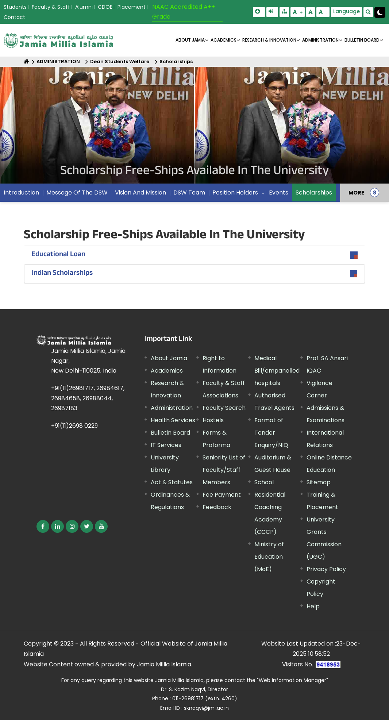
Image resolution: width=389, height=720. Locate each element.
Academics (167, 370)
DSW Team (189, 192)
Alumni (84, 7)
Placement (132, 7)
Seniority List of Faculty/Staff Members (224, 469)
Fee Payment (222, 494)
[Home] (26, 61)
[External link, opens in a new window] (42, 526)
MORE (356, 192)
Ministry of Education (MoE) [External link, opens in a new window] (269, 556)
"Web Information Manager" (292, 680)
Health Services (173, 420)
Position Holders (235, 192)
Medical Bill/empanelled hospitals (277, 370)
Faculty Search (224, 408)
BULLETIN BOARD (362, 40)
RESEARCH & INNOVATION (269, 40)
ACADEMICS (223, 40)
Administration (172, 408)
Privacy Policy (326, 569)
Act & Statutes (172, 482)
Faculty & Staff (51, 7)
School (264, 482)
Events (278, 192)
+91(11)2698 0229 (74, 425)
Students (15, 7)
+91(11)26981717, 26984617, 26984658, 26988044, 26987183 (87, 398)
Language (346, 11)
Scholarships (176, 61)
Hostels (213, 420)
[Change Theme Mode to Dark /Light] (379, 12)
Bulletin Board (170, 432)
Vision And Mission (140, 192)
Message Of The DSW (77, 192)
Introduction (21, 192)
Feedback (217, 507)
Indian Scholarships (62, 273)
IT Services (166, 445)
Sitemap (319, 482)
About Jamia (190, 40)
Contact (14, 17)
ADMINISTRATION (320, 40)
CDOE (105, 7)
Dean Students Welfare (119, 61)
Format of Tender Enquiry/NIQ (271, 432)
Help (313, 606)
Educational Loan (58, 255)
